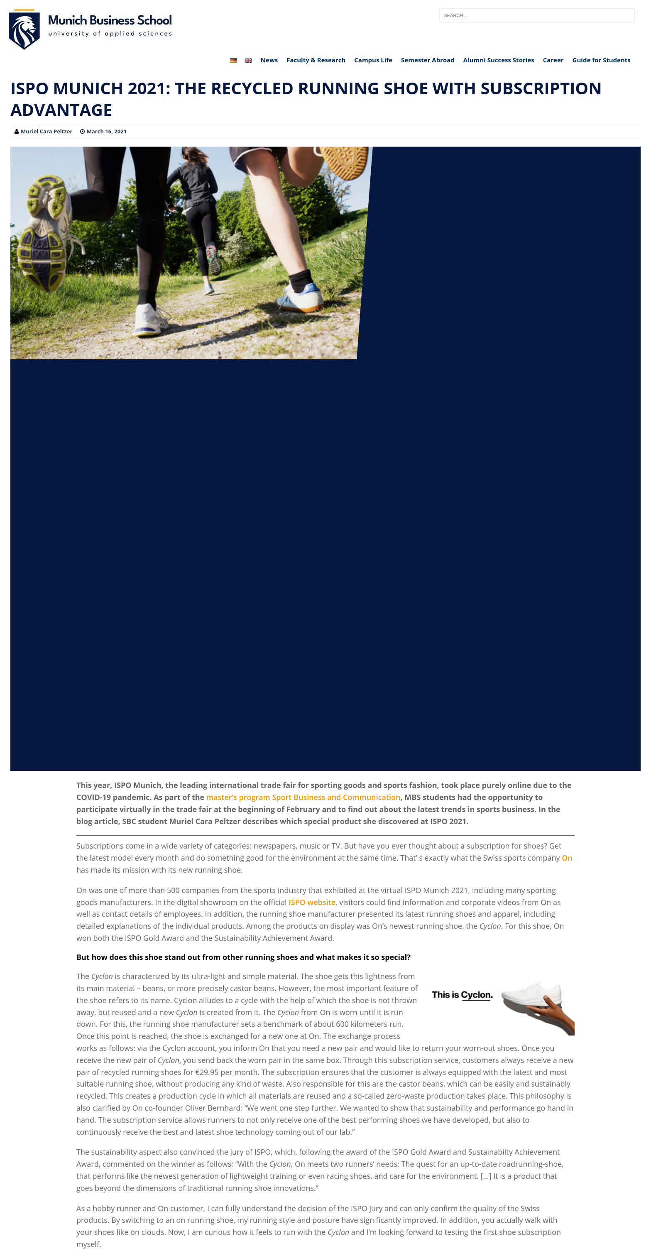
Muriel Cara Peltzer (46, 131)
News (269, 60)
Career (553, 60)
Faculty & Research (315, 60)
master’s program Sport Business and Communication (303, 797)
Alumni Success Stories (498, 60)
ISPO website (312, 902)
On (567, 858)
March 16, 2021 (107, 131)
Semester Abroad (428, 60)
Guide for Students (602, 60)
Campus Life (373, 60)
